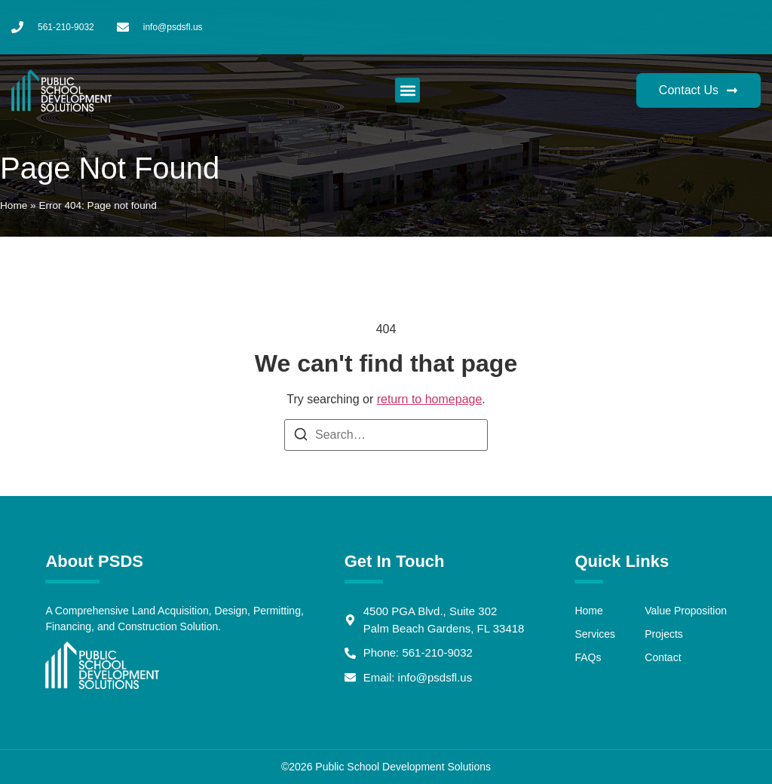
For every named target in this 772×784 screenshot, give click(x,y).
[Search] (300, 437)
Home (13, 205)
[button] (407, 90)
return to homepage (429, 399)
